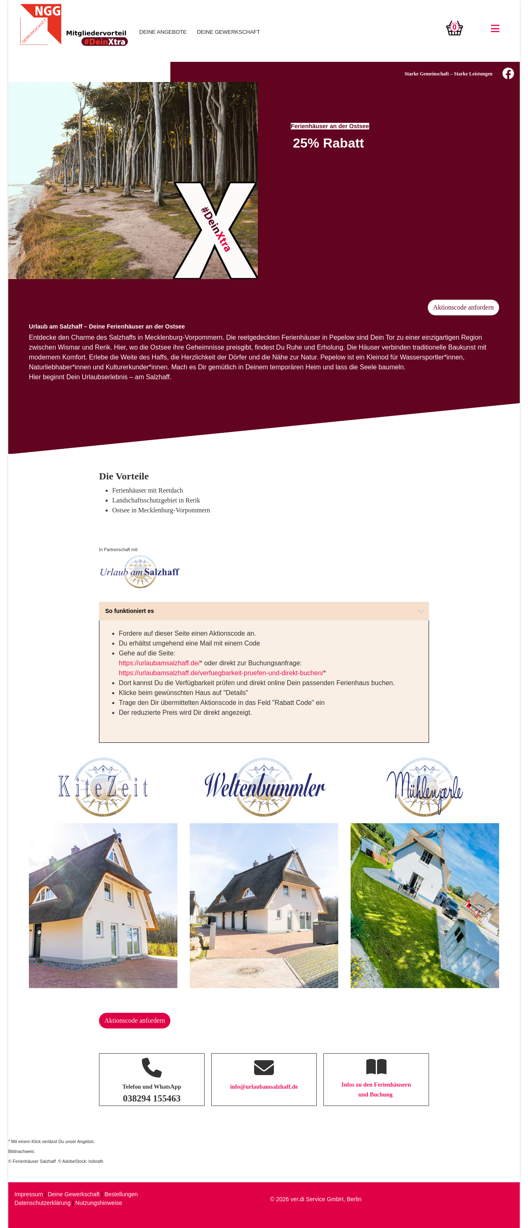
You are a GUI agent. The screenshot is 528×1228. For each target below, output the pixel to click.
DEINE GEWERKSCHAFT (228, 32)
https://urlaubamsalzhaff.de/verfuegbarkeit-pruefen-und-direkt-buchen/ (221, 672)
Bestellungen (121, 1194)
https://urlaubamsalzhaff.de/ (159, 663)
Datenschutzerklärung (42, 1203)
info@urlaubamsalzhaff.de (264, 1086)
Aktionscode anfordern (463, 307)
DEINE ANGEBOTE (163, 32)
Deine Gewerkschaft (74, 1194)
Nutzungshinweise (99, 1203)
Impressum (28, 1194)
